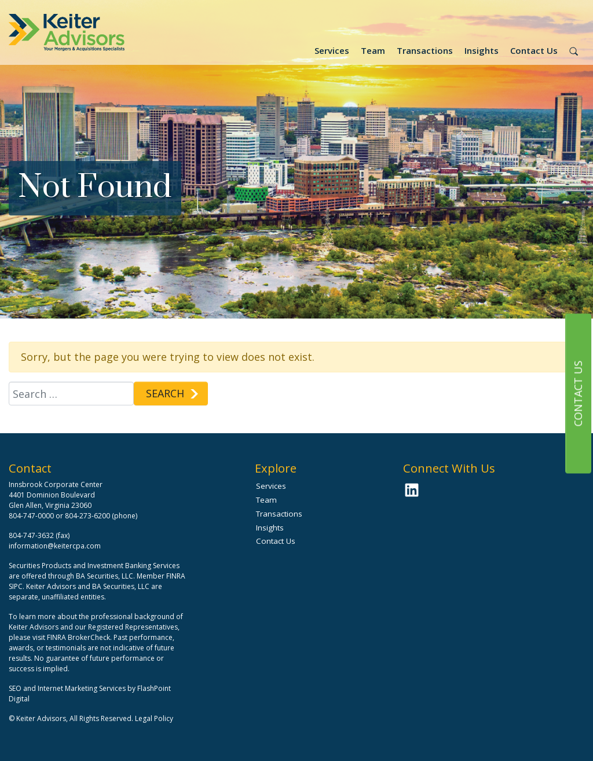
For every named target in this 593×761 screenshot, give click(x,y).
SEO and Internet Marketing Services (68, 688)
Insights (481, 50)
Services (331, 50)
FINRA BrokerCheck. (79, 637)
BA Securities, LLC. (105, 576)
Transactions (425, 50)
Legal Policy (154, 718)
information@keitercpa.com (55, 546)
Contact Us (534, 50)
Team (373, 50)
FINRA (175, 576)
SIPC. (16, 586)
